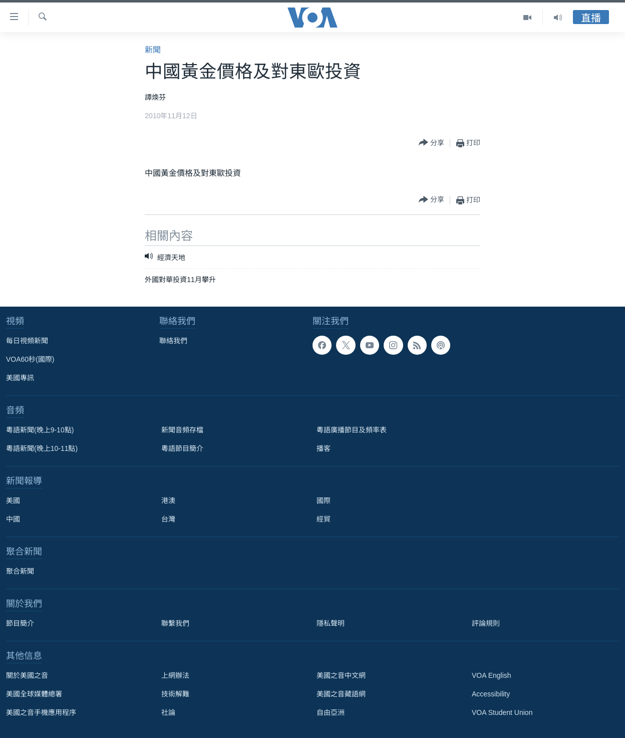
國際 (324, 501)
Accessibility (491, 694)
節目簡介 (20, 623)
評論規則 (486, 623)
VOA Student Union (502, 712)
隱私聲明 (331, 623)
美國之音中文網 (341, 675)
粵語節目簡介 (182, 448)
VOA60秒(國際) (30, 359)
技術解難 (175, 694)
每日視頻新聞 (27, 341)
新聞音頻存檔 (182, 430)
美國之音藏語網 (341, 694)
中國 (13, 519)
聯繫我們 (175, 623)
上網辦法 (175, 675)
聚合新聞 (20, 571)
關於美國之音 (27, 675)
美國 (13, 501)
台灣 (168, 519)
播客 (324, 448)
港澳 (168, 501)
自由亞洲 (331, 712)
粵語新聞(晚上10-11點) (42, 448)
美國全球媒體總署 (34, 694)
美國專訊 (20, 378)
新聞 (153, 50)
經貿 (324, 519)
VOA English (491, 675)
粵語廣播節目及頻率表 (352, 430)
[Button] (431, 143)
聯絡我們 (173, 341)
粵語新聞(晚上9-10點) (40, 430)
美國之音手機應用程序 (41, 712)
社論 (168, 712)
